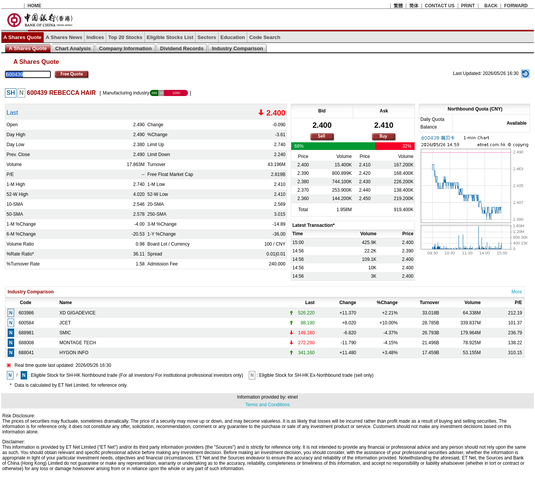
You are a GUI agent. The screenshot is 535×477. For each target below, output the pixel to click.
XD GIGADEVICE (77, 313)
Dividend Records (181, 48)
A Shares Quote (22, 37)
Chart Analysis (73, 48)
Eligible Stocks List (170, 37)
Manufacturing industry (126, 93)
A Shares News (64, 37)
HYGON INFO (73, 352)
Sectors (207, 37)
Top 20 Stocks (125, 37)
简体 (413, 5)
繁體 (398, 5)
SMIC (65, 332)
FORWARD (516, 5)
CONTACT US (440, 5)
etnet (293, 397)
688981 (26, 332)
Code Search (264, 37)
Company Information (125, 48)
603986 (26, 313)
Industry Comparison (237, 48)
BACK (491, 5)
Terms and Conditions (267, 404)
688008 (26, 342)
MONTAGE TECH (77, 342)
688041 (26, 352)
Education (232, 37)
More (517, 292)
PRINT (468, 5)
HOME (34, 5)
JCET (65, 323)
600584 (26, 323)
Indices (95, 37)
